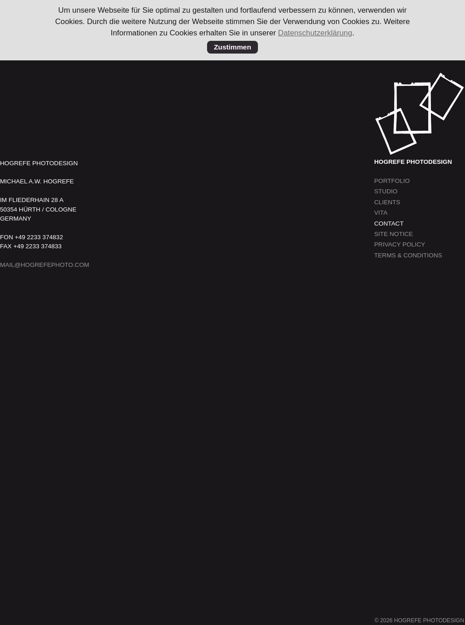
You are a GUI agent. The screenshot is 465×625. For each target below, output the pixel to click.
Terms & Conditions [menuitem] (408, 255)
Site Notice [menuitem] (393, 234)
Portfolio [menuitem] (392, 180)
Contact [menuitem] (389, 223)
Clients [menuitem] (387, 202)
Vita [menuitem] (380, 212)
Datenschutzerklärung (315, 33)
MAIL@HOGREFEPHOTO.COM (44, 264)
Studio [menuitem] (385, 191)
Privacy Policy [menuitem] (399, 244)
